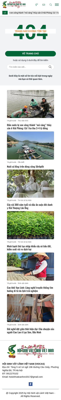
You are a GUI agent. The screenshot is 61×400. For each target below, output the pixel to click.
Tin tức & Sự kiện (24, 200)
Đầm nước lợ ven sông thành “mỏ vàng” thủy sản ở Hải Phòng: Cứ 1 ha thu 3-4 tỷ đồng (29, 126)
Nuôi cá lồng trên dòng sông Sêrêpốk (25, 166)
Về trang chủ (30, 53)
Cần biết (21, 162)
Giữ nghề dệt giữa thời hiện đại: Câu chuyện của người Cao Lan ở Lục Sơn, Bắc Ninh (30, 330)
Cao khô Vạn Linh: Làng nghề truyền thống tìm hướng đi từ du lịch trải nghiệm (30, 289)
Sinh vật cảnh (23, 283)
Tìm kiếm (50, 67)
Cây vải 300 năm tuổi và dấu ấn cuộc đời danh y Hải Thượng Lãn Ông (29, 206)
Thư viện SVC (23, 121)
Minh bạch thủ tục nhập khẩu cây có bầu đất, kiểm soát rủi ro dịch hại (29, 247)
